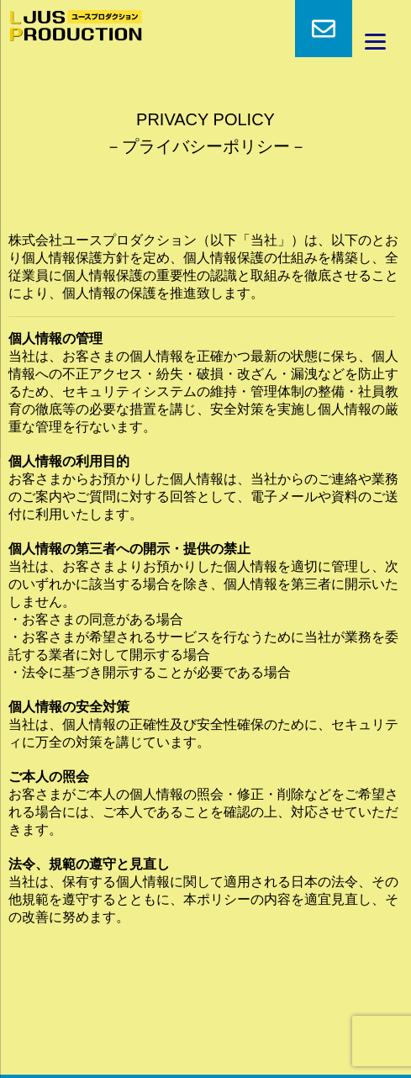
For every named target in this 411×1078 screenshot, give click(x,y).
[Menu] (375, 41)
